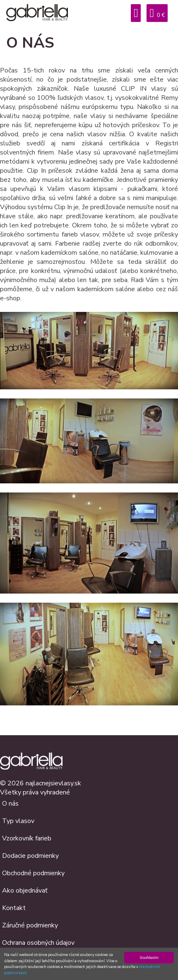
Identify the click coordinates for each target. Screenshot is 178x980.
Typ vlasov (18, 821)
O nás (10, 803)
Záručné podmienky (30, 925)
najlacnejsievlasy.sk (53, 783)
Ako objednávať (25, 890)
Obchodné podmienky (33, 873)
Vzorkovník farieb (26, 838)
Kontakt (14, 907)
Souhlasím (149, 957)
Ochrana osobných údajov (38, 942)
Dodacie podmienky (30, 855)
